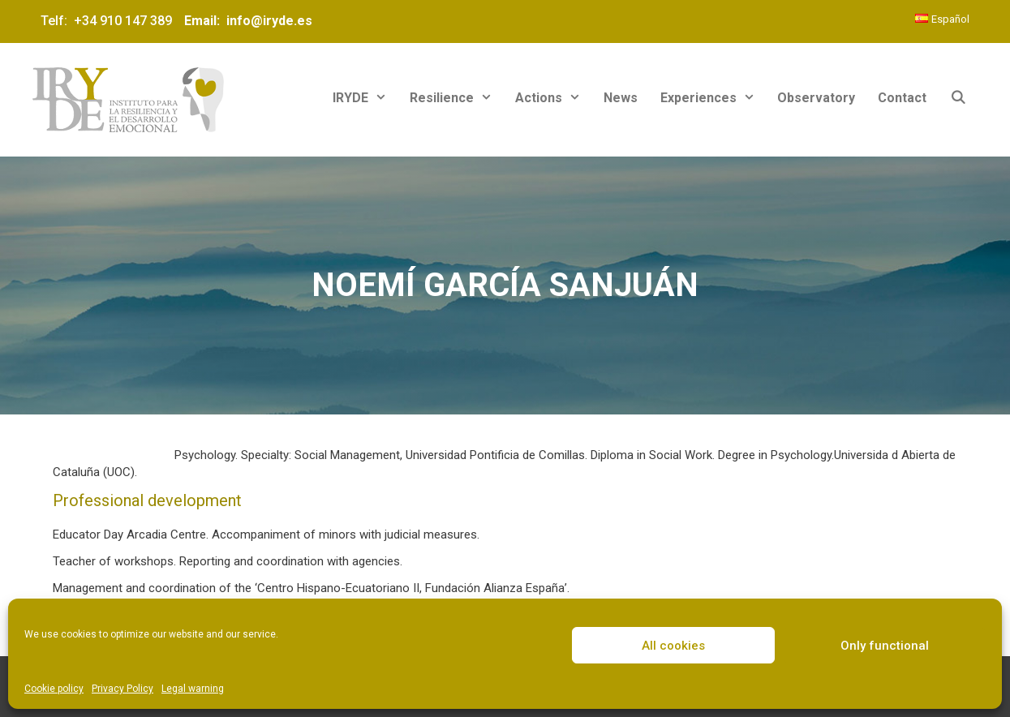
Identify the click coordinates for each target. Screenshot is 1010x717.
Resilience (457, 97)
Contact (902, 97)
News (621, 97)
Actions (553, 97)
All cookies (673, 645)
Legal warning (192, 688)
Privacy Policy (122, 688)
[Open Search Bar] (958, 97)
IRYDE (365, 97)
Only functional (884, 645)
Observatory (816, 97)
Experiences (713, 97)
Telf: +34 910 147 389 (109, 20)
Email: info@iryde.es (246, 20)
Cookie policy (54, 688)
